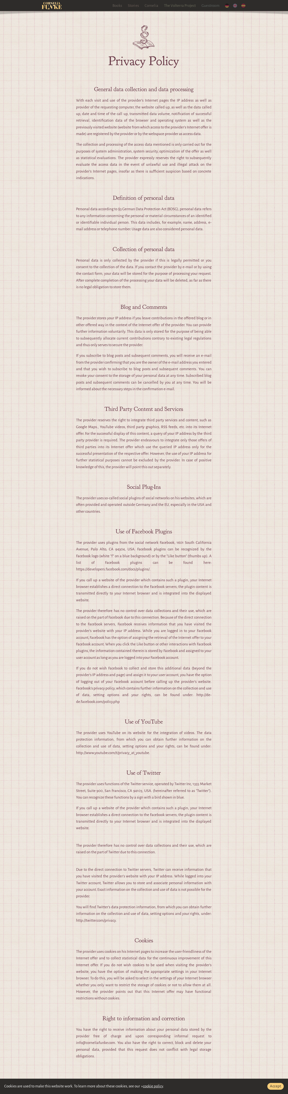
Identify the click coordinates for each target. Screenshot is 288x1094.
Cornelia (151, 6)
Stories (133, 6)
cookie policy (153, 1086)
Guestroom (211, 6)
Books (117, 6)
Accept (275, 1086)
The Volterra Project (180, 6)
